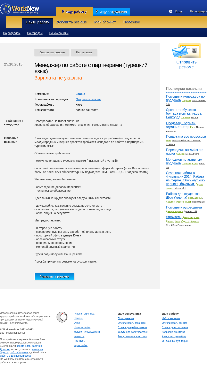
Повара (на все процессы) (186, 136)
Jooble (80, 94)
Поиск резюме (126, 318)
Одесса (180, 201)
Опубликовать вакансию (132, 322)
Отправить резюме (52, 52)
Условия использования (87, 331)
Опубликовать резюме (174, 322)
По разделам (11, 33)
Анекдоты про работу (174, 336)
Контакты (79, 336)
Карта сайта (81, 345)
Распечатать (84, 52)
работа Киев (23, 345)
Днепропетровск (174, 211)
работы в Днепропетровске (15, 355)
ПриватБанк (198, 201)
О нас (77, 322)
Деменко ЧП (190, 211)
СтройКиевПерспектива (178, 225)
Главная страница (84, 313)
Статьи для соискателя (175, 327)
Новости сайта (82, 327)
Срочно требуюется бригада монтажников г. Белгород (184, 113)
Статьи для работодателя (132, 327)
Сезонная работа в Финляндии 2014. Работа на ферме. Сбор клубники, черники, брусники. (186, 178)
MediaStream (192, 154)
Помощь (78, 318)
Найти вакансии (171, 318)
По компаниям (59, 33)
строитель (173, 217)
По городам (34, 33)
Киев (192, 127)
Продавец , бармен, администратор (181, 125)
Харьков (186, 100)
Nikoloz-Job (180, 188)
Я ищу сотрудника (111, 12)
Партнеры (79, 340)
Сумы (195, 163)
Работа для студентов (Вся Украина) (183, 195)
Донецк (198, 198)
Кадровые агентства (173, 332)
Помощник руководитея (184, 207)
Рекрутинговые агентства (132, 336)
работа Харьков (19, 352)
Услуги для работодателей (133, 332)
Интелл (194, 117)
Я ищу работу (74, 11)
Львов (188, 201)
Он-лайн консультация (175, 341)
